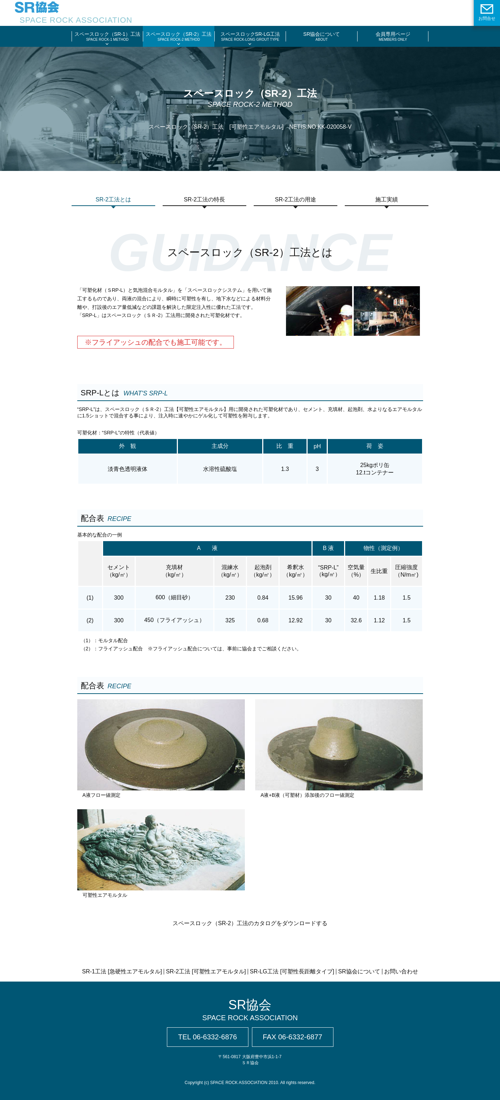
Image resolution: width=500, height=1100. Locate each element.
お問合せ (486, 12)
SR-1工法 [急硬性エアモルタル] (122, 971)
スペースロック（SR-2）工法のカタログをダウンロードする (250, 923)
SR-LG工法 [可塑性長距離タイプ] (292, 971)
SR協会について (359, 971)
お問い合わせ (401, 971)
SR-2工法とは (113, 199)
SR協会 (250, 1010)
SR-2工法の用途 (295, 199)
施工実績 (386, 199)
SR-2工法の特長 (204, 199)
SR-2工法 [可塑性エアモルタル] (206, 971)
